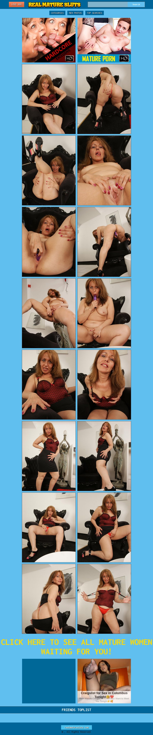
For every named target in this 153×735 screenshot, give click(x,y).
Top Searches (94, 13)
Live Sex (17, 4)
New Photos (75, 13)
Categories (57, 13)
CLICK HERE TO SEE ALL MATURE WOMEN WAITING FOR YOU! (76, 646)
